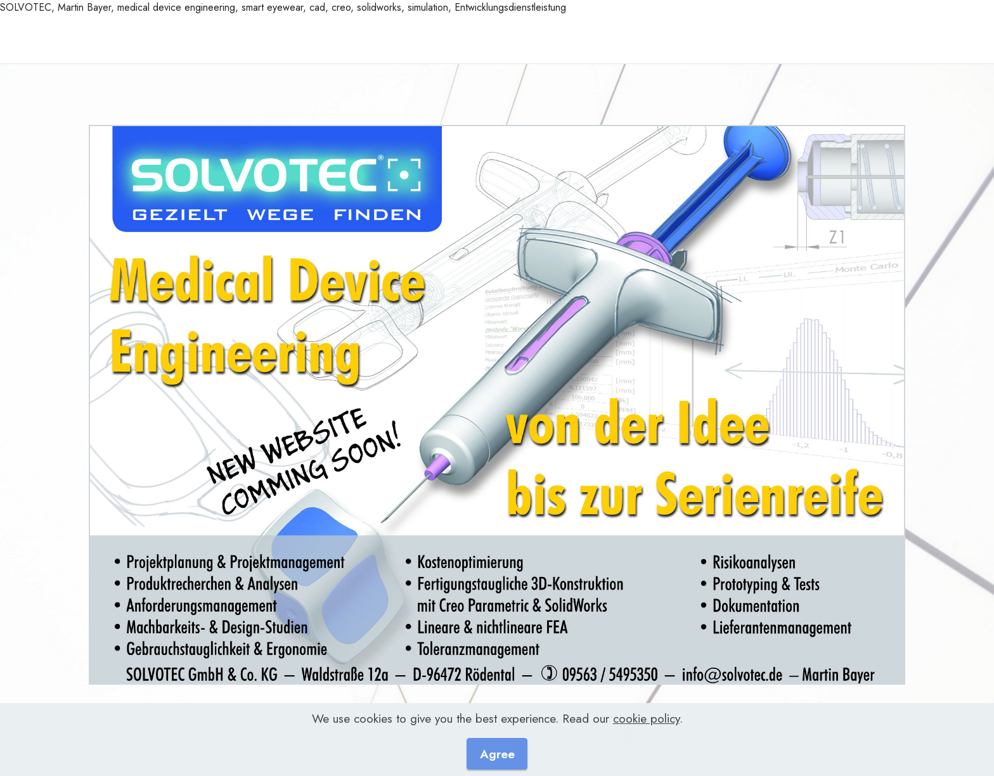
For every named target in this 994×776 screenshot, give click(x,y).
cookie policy (646, 740)
